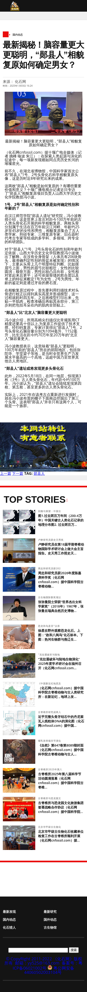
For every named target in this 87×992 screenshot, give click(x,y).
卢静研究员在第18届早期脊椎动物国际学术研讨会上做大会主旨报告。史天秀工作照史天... (61, 548)
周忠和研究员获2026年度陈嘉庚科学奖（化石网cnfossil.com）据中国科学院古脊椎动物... (61, 579)
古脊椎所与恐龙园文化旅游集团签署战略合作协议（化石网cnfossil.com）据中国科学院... (61, 807)
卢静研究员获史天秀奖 (51, 539)
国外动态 (50, 919)
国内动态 (18, 34)
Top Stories (35, 499)
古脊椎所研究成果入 (50, 712)
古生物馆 (50, 927)
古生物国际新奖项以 (50, 597)
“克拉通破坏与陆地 (49, 654)
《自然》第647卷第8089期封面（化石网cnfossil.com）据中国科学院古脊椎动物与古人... (61, 749)
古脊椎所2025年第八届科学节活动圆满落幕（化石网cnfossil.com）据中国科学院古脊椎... (61, 780)
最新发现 (9, 911)
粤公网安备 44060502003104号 (49, 970)
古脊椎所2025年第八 (50, 769)
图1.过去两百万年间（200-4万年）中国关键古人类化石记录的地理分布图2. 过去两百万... (61, 520)
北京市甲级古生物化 (50, 827)
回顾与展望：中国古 (50, 511)
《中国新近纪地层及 (50, 683)
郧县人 (39, 473)
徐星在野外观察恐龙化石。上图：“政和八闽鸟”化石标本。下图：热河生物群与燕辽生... (60, 635)
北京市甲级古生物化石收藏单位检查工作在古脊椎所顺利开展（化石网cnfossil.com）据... (61, 836)
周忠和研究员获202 (49, 568)
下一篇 (17, 473)
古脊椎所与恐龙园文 (50, 798)
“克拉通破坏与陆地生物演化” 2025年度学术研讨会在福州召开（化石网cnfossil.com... (59, 663)
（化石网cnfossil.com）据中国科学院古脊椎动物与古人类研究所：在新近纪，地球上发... (61, 692)
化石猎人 (9, 927)
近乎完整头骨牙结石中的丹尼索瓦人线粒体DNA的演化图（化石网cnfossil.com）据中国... (61, 721)
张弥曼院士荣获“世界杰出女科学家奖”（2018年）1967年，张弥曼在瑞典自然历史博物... (61, 606)
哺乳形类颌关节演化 (50, 740)
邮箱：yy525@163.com (37, 963)
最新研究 (50, 911)
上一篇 (5, 473)
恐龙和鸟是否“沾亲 (49, 626)
